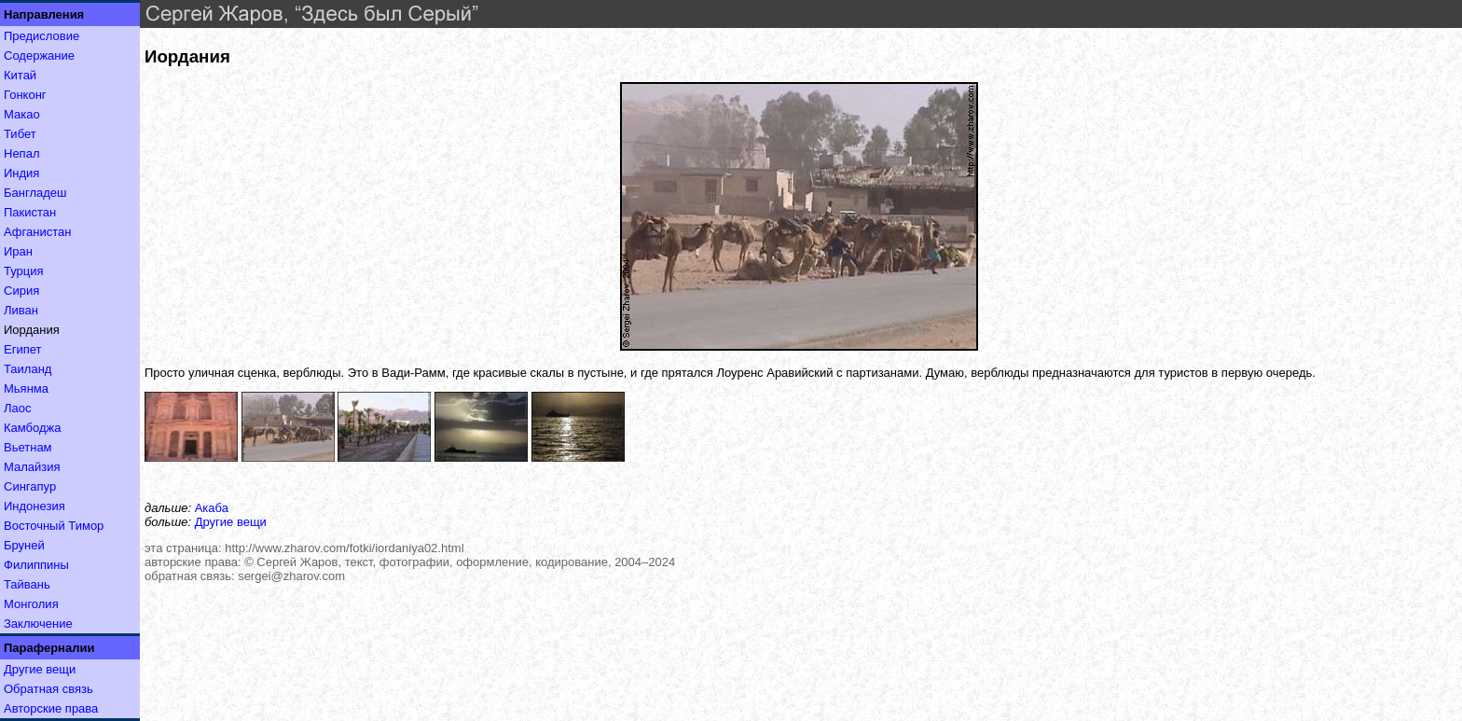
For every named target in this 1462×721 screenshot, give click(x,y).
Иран (18, 251)
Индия (21, 173)
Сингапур (30, 486)
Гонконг (25, 95)
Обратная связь (48, 689)
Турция (24, 271)
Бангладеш (35, 193)
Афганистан (37, 232)
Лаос (18, 408)
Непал (21, 153)
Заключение (38, 624)
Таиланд (27, 369)
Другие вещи (40, 669)
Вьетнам (28, 447)
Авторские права (51, 708)
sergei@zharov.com (291, 576)
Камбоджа (33, 428)
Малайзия (32, 467)
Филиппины (36, 565)
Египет (22, 349)
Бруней (24, 545)
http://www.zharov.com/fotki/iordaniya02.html (344, 548)
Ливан (21, 310)
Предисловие (41, 36)
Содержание (39, 55)
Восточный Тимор (53, 526)
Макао (22, 114)
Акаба (211, 508)
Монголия (31, 604)
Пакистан (30, 212)
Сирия (21, 291)
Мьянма (26, 388)
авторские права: (193, 562)
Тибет (20, 134)
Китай (20, 75)
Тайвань (27, 584)
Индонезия (34, 506)
